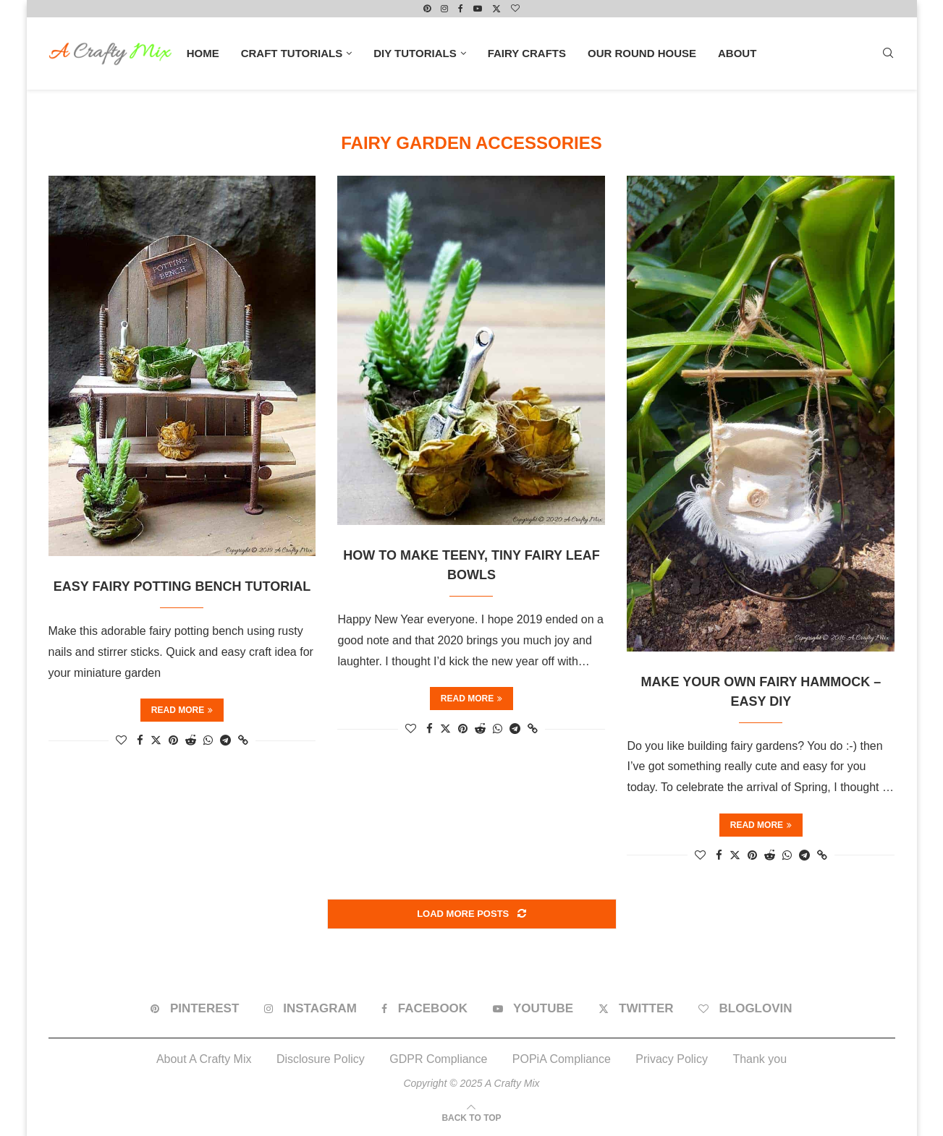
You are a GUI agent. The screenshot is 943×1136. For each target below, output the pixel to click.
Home (203, 53)
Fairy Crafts (527, 53)
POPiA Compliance (561, 1059)
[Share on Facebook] (140, 740)
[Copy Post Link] (243, 740)
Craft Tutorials (292, 53)
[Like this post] (121, 740)
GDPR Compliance (438, 1059)
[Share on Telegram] (225, 740)
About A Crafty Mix (204, 1059)
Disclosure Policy (320, 1059)
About (737, 53)
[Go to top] (471, 1117)
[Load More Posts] (472, 914)
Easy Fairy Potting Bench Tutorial (182, 586)
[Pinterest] (427, 9)
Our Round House (642, 53)
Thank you (759, 1059)
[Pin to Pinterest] (173, 740)
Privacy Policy (671, 1059)
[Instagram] (444, 9)
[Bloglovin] (515, 9)
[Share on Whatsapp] (208, 740)
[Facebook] (460, 9)
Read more (182, 710)
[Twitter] (496, 9)
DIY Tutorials (414, 53)
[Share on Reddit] (190, 740)
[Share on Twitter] (156, 739)
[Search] (888, 53)
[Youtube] (478, 9)
